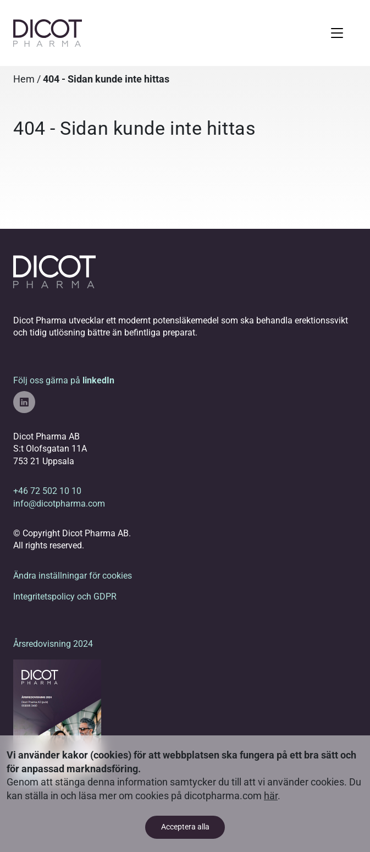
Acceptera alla (185, 827)
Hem (24, 79)
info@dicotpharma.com (59, 503)
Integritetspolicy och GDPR (65, 596)
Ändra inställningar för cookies (72, 575)
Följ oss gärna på (63, 394)
